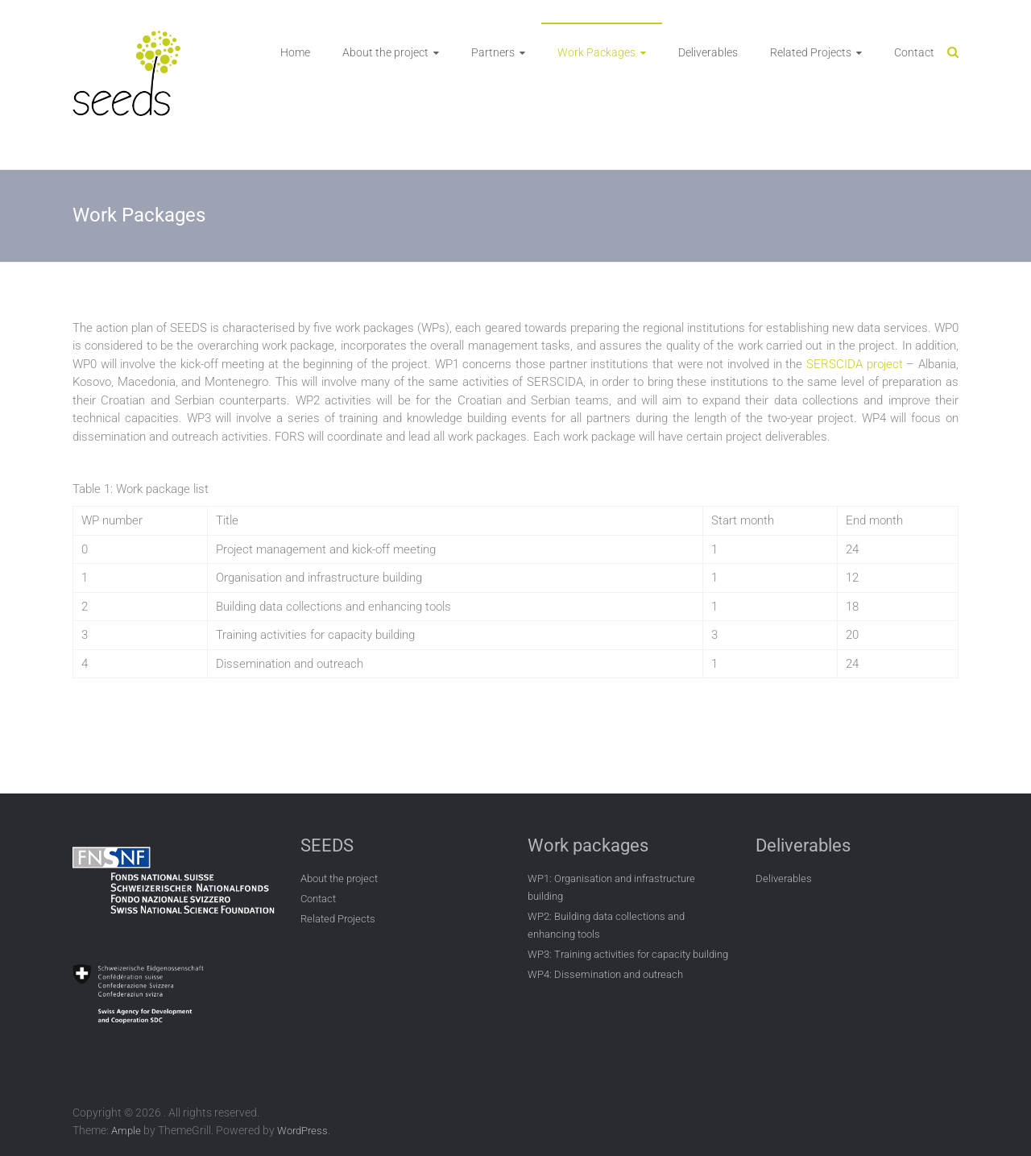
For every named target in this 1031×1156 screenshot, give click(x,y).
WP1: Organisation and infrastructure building (611, 887)
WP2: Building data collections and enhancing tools (606, 925)
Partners (493, 52)
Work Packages (596, 52)
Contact (914, 52)
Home (295, 52)
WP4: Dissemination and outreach (605, 974)
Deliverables (708, 52)
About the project (385, 52)
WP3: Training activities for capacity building (628, 954)
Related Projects (810, 52)
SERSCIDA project (854, 364)
